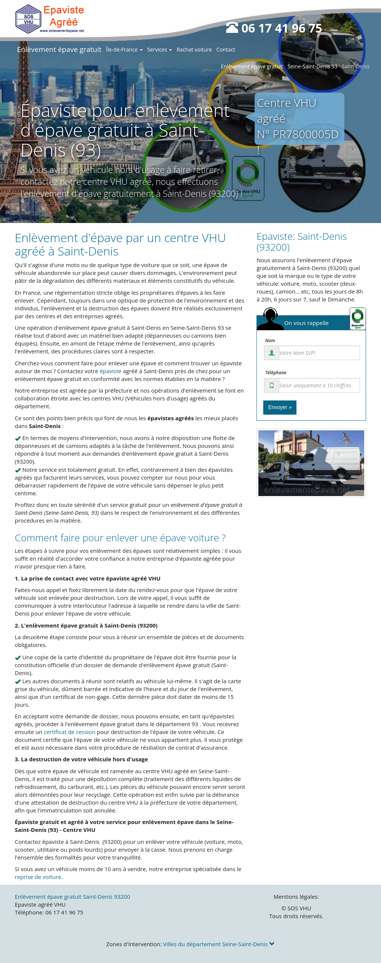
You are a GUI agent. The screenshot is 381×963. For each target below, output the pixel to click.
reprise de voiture (38, 876)
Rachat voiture (194, 49)
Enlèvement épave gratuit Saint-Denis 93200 (72, 896)
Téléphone (275, 373)
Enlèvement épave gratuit (59, 49)
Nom (270, 341)
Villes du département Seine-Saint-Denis (219, 944)
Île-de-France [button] (124, 49)
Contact (225, 49)
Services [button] (159, 49)
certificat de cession (69, 732)
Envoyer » (280, 407)
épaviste (111, 371)
